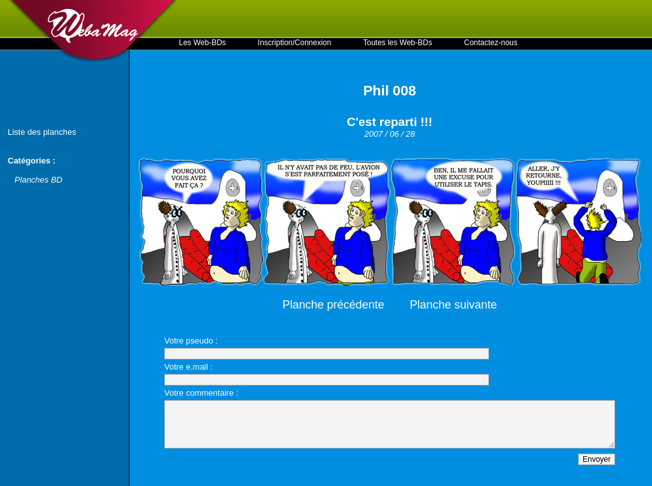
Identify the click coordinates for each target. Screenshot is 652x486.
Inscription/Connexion (294, 42)
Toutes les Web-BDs (397, 42)
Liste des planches (42, 132)
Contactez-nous (491, 42)
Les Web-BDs (202, 42)
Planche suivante (453, 304)
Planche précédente (333, 304)
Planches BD (38, 179)
